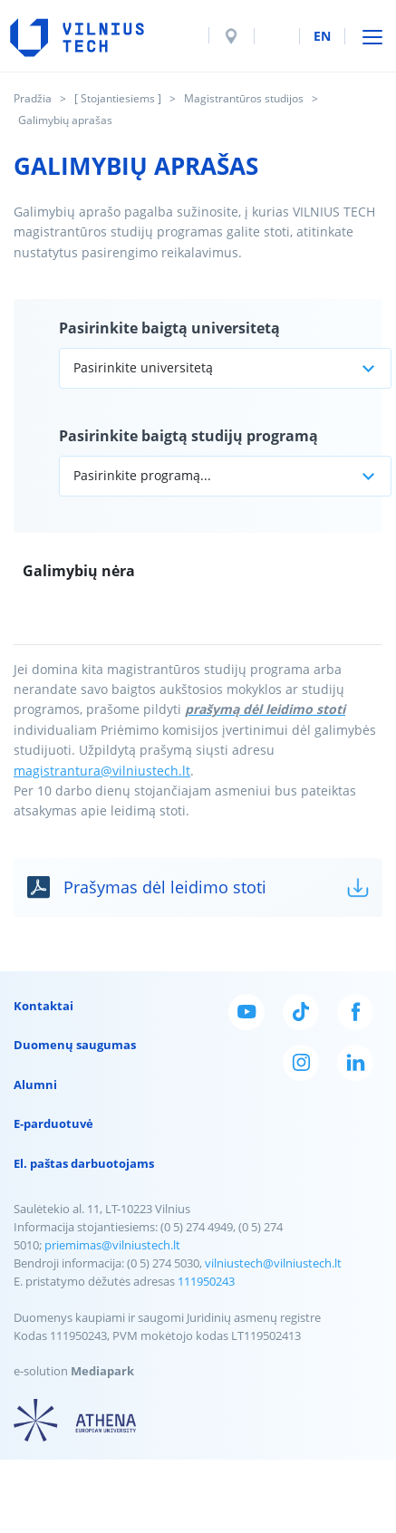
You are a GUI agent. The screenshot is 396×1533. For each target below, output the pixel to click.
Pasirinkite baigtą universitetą (169, 328)
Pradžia (33, 98)
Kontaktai (43, 1006)
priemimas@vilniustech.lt (112, 1245)
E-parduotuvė (53, 1123)
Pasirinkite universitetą (143, 367)
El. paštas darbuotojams (84, 1163)
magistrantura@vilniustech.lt (102, 770)
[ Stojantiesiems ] (117, 98)
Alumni (35, 1084)
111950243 (206, 1281)
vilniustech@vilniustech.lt (273, 1263)
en (322, 35)
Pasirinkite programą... (142, 475)
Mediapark (102, 1371)
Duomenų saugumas (75, 1044)
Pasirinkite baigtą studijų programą (188, 436)
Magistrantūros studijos (244, 98)
